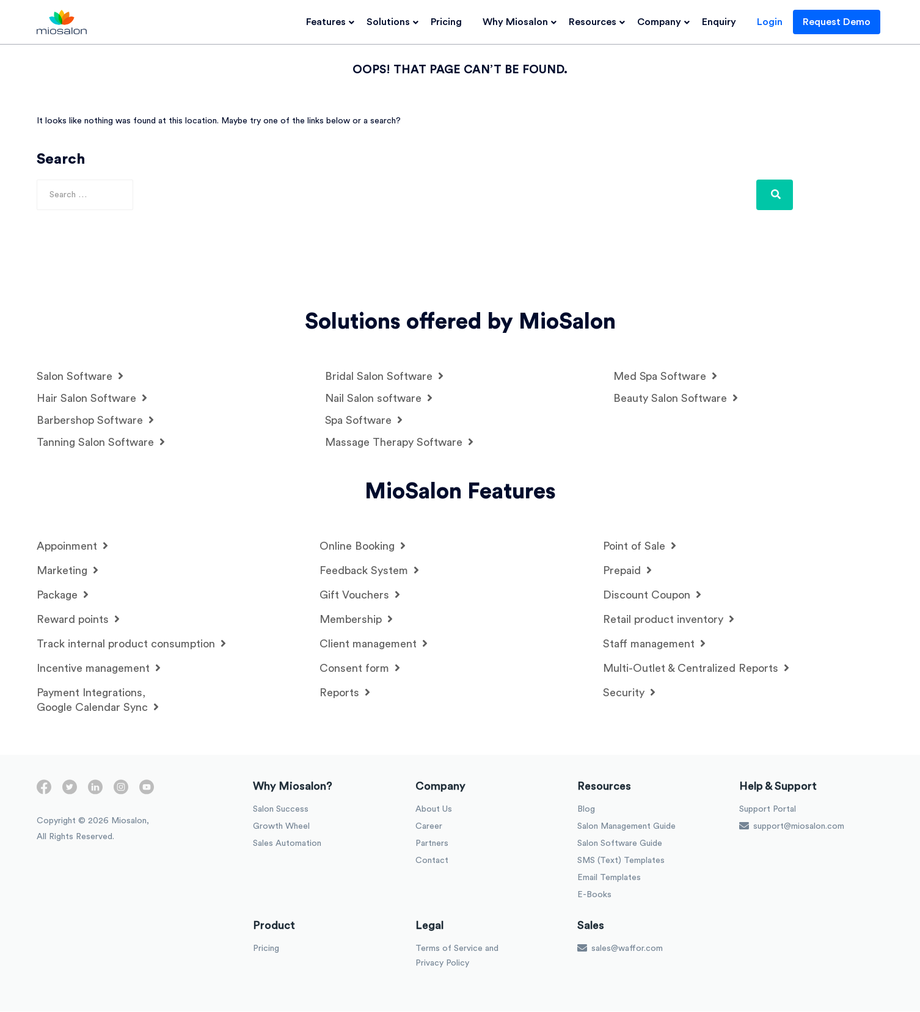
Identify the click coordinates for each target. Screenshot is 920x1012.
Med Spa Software (665, 376)
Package (63, 595)
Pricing (449, 22)
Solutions (391, 22)
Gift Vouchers (359, 595)
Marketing (67, 571)
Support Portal (767, 810)
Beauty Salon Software (675, 398)
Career (428, 827)
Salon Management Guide (626, 827)
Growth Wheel (281, 827)
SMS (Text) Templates (621, 861)
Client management (373, 644)
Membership (356, 619)
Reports (344, 693)
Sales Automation (287, 844)
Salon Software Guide (619, 844)
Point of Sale (639, 546)
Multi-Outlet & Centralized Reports (696, 668)
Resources (595, 22)
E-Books (594, 895)
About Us (433, 810)
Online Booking (362, 546)
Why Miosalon (518, 22)
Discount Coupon (652, 595)
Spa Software (364, 420)
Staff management (654, 644)
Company (662, 22)
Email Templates (609, 878)
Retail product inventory (668, 619)
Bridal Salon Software (384, 376)
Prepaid (627, 571)
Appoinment (72, 546)
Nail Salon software (379, 398)
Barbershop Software (95, 420)
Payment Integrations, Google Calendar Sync (98, 700)
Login (773, 22)
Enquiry (722, 22)
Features (329, 22)
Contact (431, 861)
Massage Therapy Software (399, 442)
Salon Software (80, 376)
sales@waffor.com (620, 948)
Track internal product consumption (131, 644)
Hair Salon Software (92, 398)
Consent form (359, 668)
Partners (431, 844)
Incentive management (99, 668)
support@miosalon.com (791, 826)
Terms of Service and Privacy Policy (456, 956)
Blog (586, 810)
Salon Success (280, 810)
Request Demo (840, 22)
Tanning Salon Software (101, 442)
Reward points (78, 619)
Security (629, 693)
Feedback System (369, 571)
